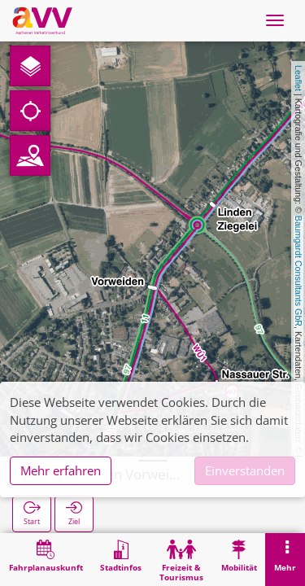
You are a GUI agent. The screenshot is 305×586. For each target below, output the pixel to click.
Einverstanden (245, 470)
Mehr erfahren (60, 470)
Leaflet (298, 78)
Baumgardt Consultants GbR (298, 271)
